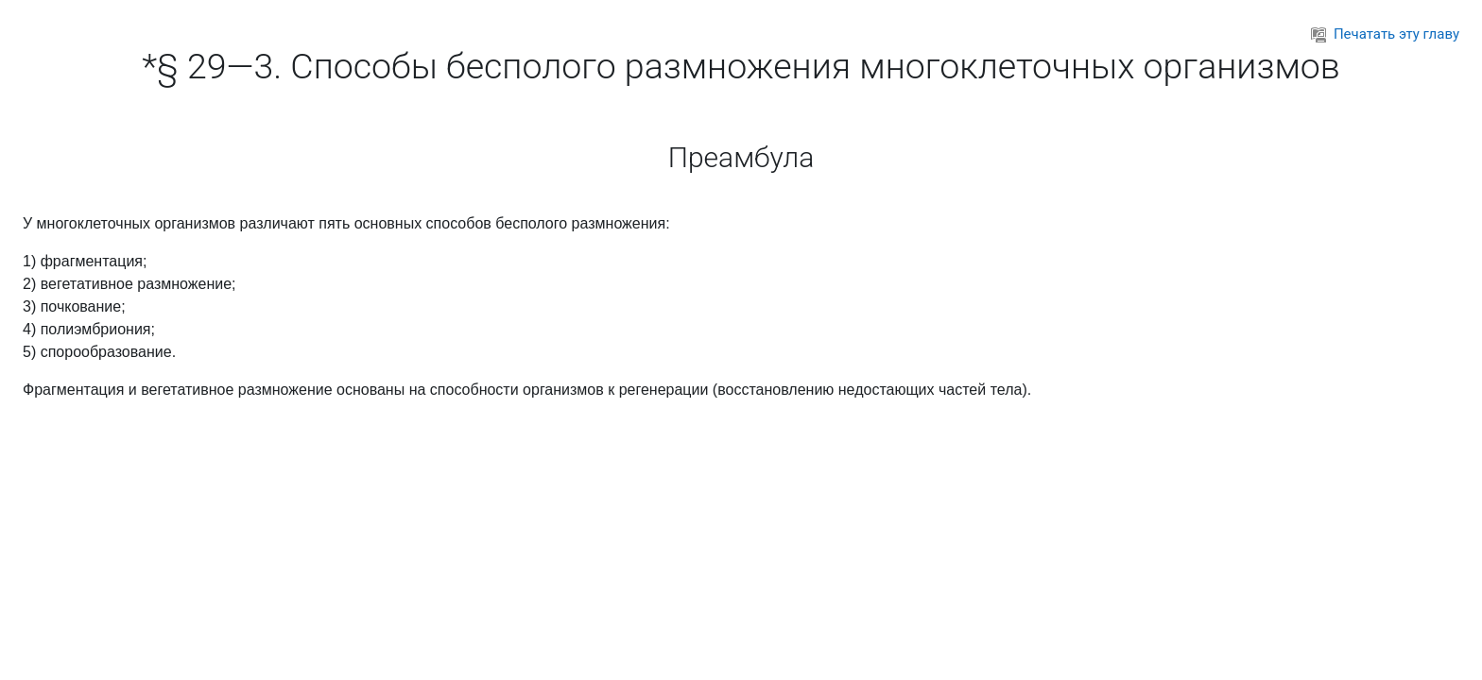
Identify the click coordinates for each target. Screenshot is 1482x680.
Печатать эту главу (1385, 34)
